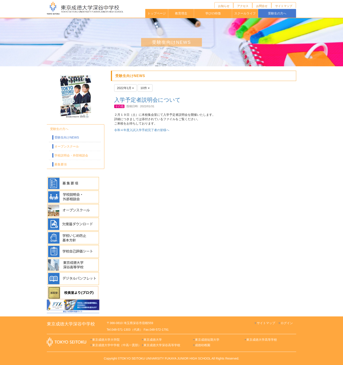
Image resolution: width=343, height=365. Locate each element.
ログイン (287, 323)
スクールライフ (245, 13)
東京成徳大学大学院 (106, 339)
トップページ (156, 13)
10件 (144, 88)
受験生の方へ (277, 13)
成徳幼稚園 (202, 345)
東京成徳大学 (153, 339)
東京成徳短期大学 (207, 339)
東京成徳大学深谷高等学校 (162, 345)
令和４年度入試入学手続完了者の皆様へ (141, 130)
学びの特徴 (213, 13)
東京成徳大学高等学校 (261, 339)
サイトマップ (266, 323)
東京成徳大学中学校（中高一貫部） (116, 345)
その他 (119, 106)
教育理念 (181, 13)
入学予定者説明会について (147, 100)
